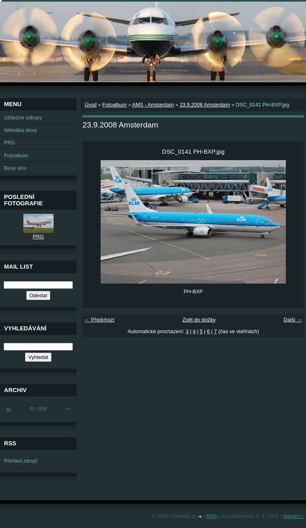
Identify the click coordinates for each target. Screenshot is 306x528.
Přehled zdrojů (20, 461)
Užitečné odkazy (23, 118)
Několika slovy (20, 130)
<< (8, 409)
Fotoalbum (114, 105)
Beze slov (15, 168)
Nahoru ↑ (293, 516)
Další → (292, 320)
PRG (9, 143)
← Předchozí (99, 320)
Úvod (91, 105)
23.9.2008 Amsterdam (205, 105)
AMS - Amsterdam (153, 105)
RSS (212, 516)
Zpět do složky (199, 320)
